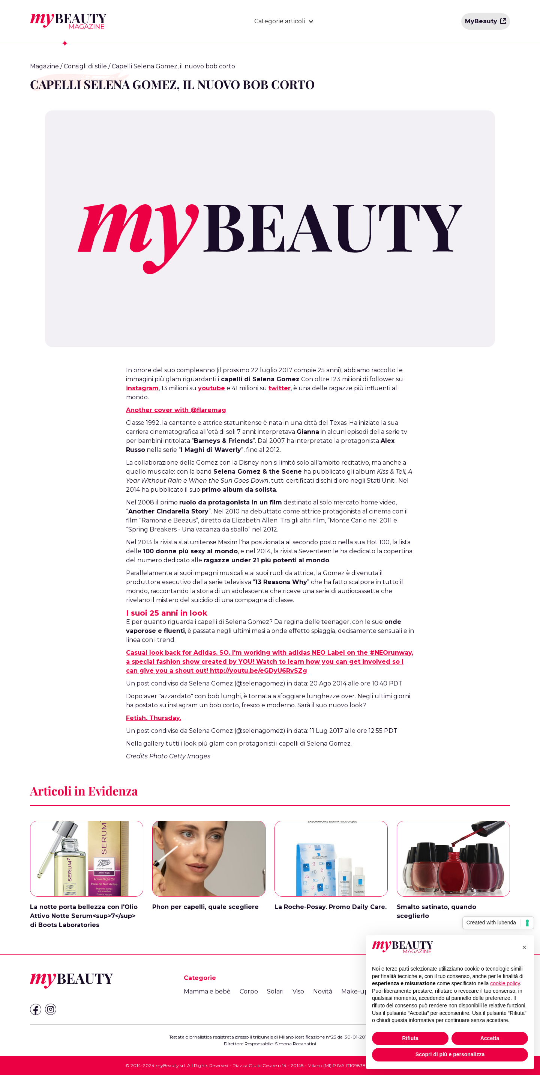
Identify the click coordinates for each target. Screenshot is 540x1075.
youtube (211, 388)
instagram (142, 388)
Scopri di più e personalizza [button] (450, 1054)
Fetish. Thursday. (153, 718)
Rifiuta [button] (410, 1038)
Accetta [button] (490, 1038)
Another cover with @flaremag (176, 410)
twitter (279, 388)
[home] (68, 21)
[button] (284, 21)
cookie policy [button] (505, 983)
